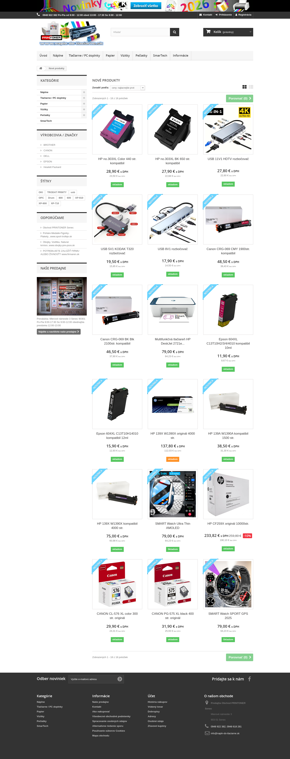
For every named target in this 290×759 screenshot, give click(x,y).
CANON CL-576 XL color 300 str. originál (117, 616)
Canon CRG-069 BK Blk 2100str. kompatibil (117, 341)
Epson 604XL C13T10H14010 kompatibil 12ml (117, 436)
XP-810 (79, 197)
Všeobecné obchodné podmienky (111, 716)
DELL (46, 156)
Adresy (152, 716)
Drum (51, 197)
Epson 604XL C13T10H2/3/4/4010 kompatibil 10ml (228, 344)
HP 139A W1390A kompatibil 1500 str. (228, 436)
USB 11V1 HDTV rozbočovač (228, 159)
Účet (151, 696)
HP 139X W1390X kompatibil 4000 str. (117, 526)
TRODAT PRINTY (56, 192)
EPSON (47, 161)
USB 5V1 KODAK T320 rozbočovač (117, 251)
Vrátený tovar (155, 706)
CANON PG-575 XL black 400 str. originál (173, 616)
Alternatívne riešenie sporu (107, 726)
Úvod (43, 55)
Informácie (180, 55)
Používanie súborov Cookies (108, 730)
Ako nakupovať (101, 711)
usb (73, 192)
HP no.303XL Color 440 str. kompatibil (117, 161)
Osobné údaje (156, 721)
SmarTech (160, 55)
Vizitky (125, 55)
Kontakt (205, 14)
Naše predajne (53, 268)
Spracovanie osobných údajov (109, 721)
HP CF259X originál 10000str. (228, 523)
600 (69, 197)
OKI (41, 192)
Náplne (58, 55)
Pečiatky (141, 55)
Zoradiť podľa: (100, 87)
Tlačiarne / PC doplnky (84, 55)
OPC (41, 197)
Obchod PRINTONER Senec (58, 227)
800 (61, 197)
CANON (47, 150)
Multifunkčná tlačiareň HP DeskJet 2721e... (173, 341)
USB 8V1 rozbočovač (173, 249)
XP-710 (55, 203)
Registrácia (243, 14)
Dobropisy (154, 711)
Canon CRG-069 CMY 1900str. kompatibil (228, 251)
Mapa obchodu (100, 735)
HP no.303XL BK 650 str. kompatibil (172, 161)
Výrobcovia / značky (59, 135)
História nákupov (157, 702)
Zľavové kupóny (157, 726)
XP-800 (43, 203)
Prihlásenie (224, 14)
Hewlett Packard (52, 167)
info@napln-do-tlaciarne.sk (225, 733)
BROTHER (49, 145)
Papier (110, 55)
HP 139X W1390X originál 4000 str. (173, 436)
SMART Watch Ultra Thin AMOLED (172, 526)
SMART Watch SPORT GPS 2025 (228, 616)
